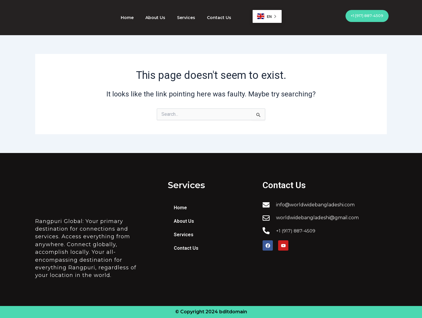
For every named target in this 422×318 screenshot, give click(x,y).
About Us (155, 17)
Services (186, 17)
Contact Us (219, 17)
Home (127, 17)
